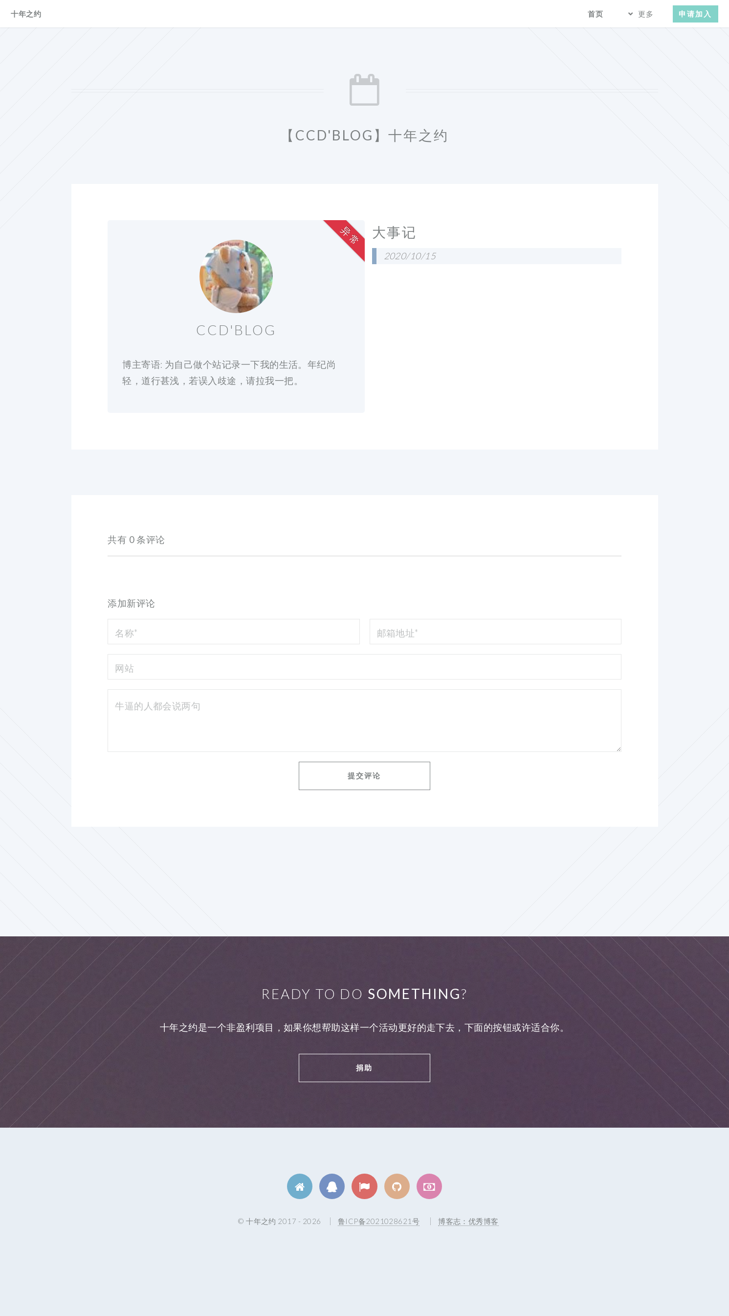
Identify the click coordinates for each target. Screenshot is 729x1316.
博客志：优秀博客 (468, 1221)
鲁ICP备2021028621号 (379, 1221)
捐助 (364, 1067)
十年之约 (26, 13)
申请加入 (695, 13)
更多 (646, 13)
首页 (595, 13)
